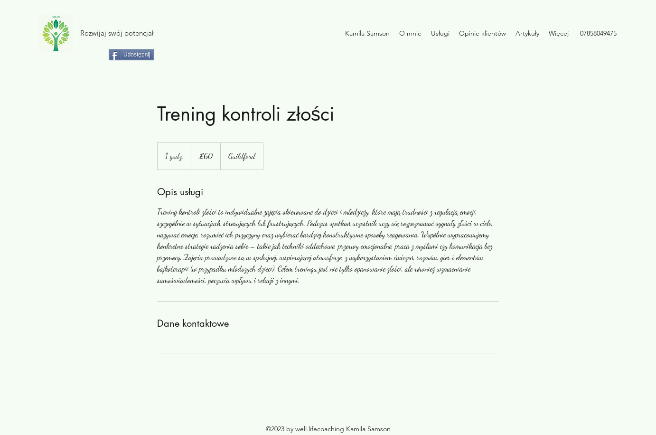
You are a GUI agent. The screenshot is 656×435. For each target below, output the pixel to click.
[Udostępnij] (131, 54)
